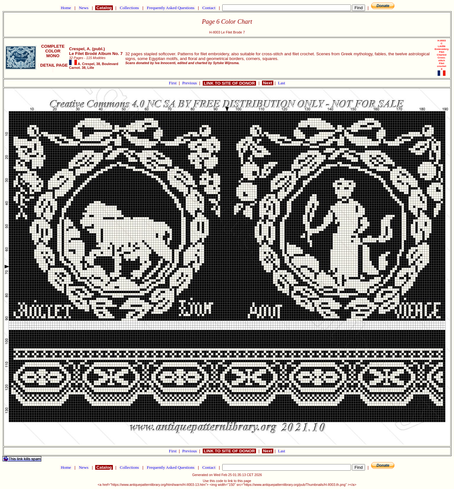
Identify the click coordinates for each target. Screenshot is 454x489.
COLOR (53, 51)
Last (281, 83)
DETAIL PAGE (53, 67)
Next (267, 83)
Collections (129, 7)
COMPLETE (53, 46)
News (84, 7)
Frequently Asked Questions (170, 7)
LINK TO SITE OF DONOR (229, 83)
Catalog (104, 7)
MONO (53, 55)
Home (66, 7)
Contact (208, 7)
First (173, 83)
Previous (190, 83)
